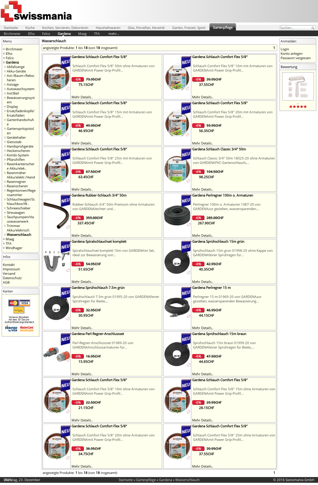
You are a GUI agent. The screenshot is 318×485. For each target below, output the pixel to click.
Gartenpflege (223, 27)
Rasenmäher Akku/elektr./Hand (21, 175)
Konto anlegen (292, 53)
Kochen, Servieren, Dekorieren (65, 27)
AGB (6, 282)
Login (285, 49)
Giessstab (14, 142)
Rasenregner (16, 181)
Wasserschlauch (19, 234)
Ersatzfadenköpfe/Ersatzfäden (20, 113)
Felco (46, 33)
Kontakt (9, 264)
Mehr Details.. (82, 97)
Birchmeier (12, 33)
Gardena (64, 33)
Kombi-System (18, 155)
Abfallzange (16, 66)
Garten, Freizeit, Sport (188, 27)
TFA (97, 33)
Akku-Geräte (16, 71)
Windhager (14, 248)
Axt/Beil (13, 93)
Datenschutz (12, 278)
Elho (31, 33)
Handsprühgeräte (20, 146)
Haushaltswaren (108, 27)
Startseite (11, 27)
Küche (30, 27)
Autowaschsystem (20, 89)
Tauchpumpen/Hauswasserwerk (20, 219)
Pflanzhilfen (16, 159)
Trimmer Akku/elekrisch (18, 228)
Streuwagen (16, 212)
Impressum (11, 269)
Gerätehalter (16, 137)
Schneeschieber (18, 208)
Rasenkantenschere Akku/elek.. (20, 166)
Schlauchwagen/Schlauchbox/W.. (21, 201)
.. (298, 102)
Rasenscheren (17, 186)
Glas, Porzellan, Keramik (146, 27)
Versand (9, 273)
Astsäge (13, 84)
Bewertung (289, 66)
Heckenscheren (18, 150)
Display (12, 106)
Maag (82, 33)
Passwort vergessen (296, 58)
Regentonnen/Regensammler (21, 192)
